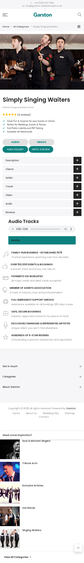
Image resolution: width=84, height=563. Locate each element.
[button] (5, 15)
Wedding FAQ (51, 413)
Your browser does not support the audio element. (41, 229)
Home (6, 26)
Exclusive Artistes (32, 485)
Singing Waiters (31, 530)
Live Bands (28, 508)
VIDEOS (41, 142)
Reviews (43, 212)
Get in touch (10, 366)
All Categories (21, 26)
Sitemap (70, 413)
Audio (43, 203)
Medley (15, 240)
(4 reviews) (17, 114)
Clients (43, 169)
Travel (43, 186)
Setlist (43, 178)
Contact (44, 417)
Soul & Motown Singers (36, 441)
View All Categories (17, 557)
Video (43, 195)
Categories (9, 376)
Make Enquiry (15, 149)
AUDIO (15, 142)
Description (43, 160)
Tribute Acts (29, 463)
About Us (31, 413)
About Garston (11, 387)
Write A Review (41, 149)
